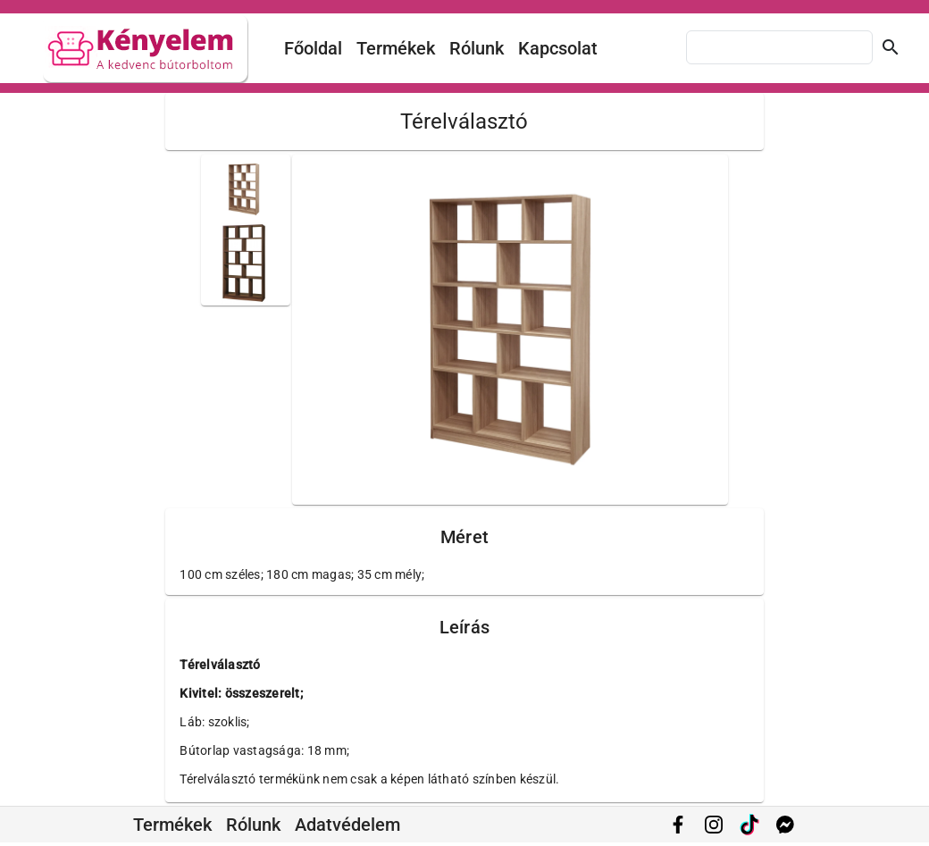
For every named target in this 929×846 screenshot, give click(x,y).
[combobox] (779, 47)
